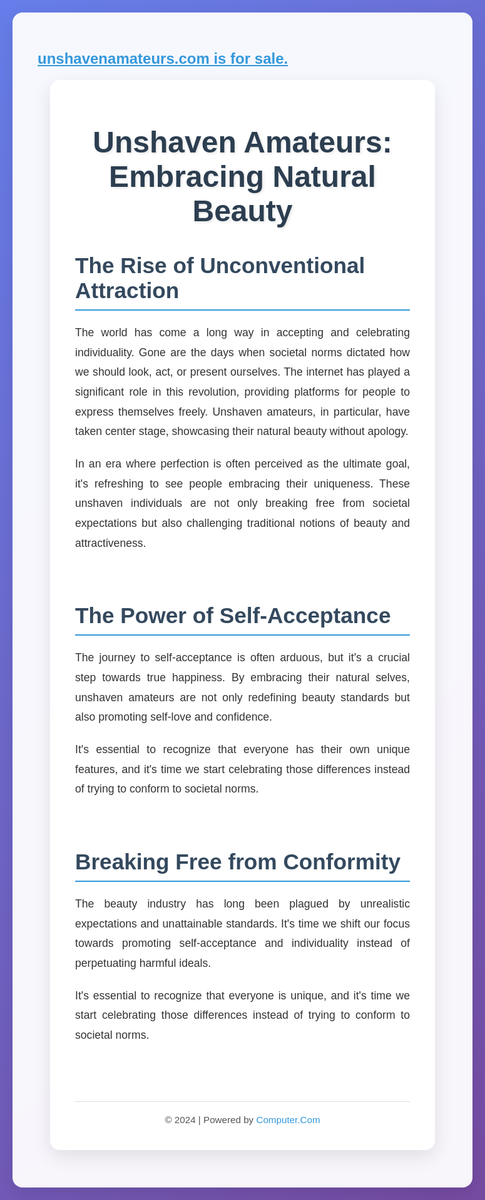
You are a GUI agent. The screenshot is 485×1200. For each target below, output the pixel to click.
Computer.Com (288, 1119)
